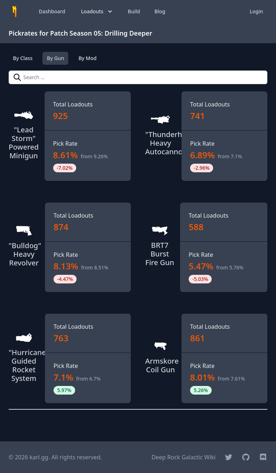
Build (134, 11)
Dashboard (52, 11)
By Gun (55, 58)
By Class (22, 58)
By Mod (87, 58)
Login (256, 11)
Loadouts (97, 11)
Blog (160, 11)
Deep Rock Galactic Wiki (183, 457)
